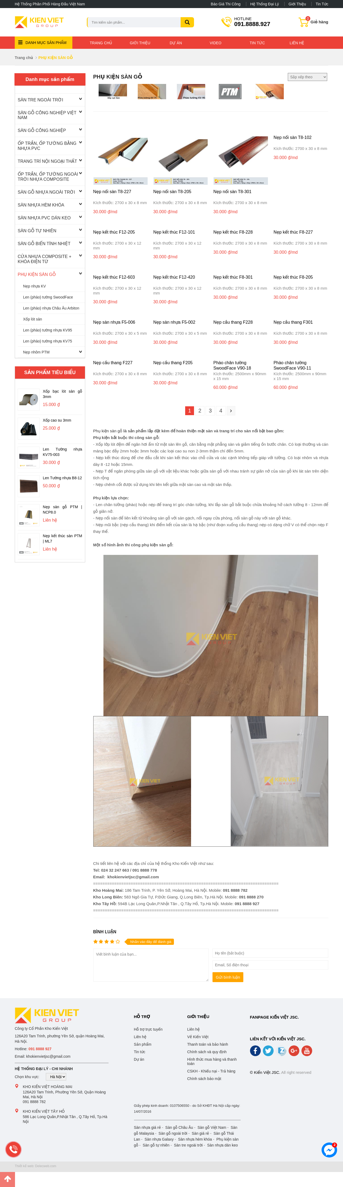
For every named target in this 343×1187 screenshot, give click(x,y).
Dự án (176, 43)
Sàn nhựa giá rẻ (147, 1127)
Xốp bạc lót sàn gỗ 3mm (62, 394)
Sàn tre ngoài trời (188, 1145)
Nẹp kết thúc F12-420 (174, 277)
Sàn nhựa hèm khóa (195, 1139)
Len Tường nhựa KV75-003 (62, 452)
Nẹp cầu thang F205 (173, 362)
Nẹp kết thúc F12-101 (174, 232)
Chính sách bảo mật (204, 1079)
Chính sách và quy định (207, 1052)
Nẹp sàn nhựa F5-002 (174, 322)
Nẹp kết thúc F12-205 (114, 232)
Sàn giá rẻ (200, 1133)
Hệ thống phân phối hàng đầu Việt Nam (50, 4)
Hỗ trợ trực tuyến (148, 1029)
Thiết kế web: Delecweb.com (35, 1166)
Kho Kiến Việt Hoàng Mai (47, 1087)
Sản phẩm (142, 1044)
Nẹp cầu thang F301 (293, 322)
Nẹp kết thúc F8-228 (233, 232)
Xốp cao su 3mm (57, 420)
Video (216, 43)
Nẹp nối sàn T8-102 (293, 137)
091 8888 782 (34, 1102)
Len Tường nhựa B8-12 (62, 478)
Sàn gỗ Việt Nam (211, 1127)
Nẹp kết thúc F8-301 (233, 277)
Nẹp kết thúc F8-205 (293, 277)
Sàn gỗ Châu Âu (179, 1127)
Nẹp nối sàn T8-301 (232, 191)
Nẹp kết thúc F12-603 (114, 277)
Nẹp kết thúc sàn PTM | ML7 (62, 538)
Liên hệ (297, 43)
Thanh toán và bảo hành (207, 1044)
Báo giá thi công (226, 4)
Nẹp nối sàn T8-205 (172, 191)
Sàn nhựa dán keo (222, 1145)
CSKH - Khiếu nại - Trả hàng (211, 1071)
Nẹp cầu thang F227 (113, 362)
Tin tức (322, 4)
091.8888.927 (252, 21)
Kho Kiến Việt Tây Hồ (44, 1111)
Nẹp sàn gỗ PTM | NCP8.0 (62, 509)
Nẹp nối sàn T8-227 (112, 191)
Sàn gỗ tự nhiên (156, 1145)
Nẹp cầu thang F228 (233, 322)
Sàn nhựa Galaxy (159, 1139)
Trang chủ (101, 43)
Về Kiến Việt (197, 1037)
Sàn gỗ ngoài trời (173, 1133)
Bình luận (104, 932)
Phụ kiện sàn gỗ (107, 431)
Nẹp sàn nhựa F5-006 (114, 322)
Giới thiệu (297, 4)
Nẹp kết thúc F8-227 (293, 232)
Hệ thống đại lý (264, 4)
